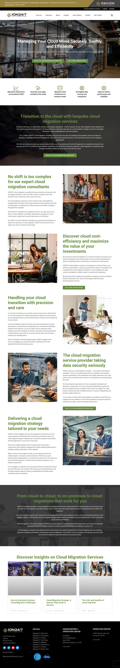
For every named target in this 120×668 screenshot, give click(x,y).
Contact (87, 15)
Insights (66, 15)
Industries (49, 15)
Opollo (21, 656)
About (58, 15)
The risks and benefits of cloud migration (93, 601)
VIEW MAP (66, 647)
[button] (111, 15)
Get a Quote (98, 15)
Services (39, 15)
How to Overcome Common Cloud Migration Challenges (23, 601)
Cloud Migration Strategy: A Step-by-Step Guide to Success (58, 602)
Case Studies (77, 15)
